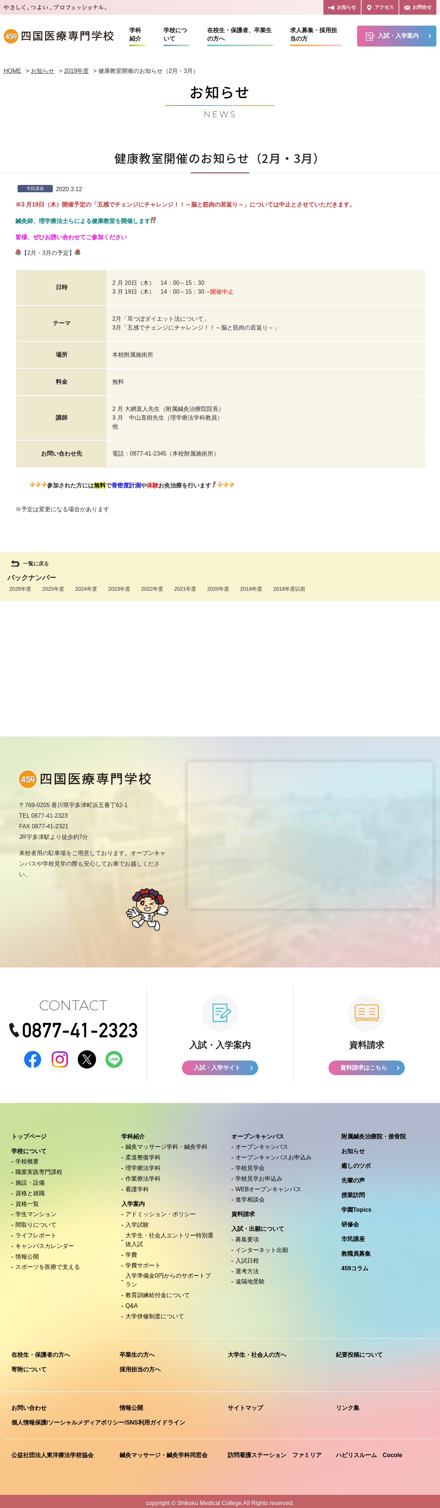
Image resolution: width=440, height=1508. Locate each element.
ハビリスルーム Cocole (369, 1451)
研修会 (350, 1220)
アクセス (380, 7)
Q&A (131, 1302)
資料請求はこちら (363, 1064)
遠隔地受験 (250, 1277)
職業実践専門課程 (38, 1168)
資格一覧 (27, 1200)
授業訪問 (353, 1191)
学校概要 (27, 1157)
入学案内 (133, 1200)
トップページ (29, 1132)
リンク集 (347, 1404)
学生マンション (35, 1210)
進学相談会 (250, 1195)
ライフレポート (35, 1231)
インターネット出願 (261, 1246)
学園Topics (356, 1206)
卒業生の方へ (137, 1351)
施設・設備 (30, 1178)
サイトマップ (245, 1404)
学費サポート (143, 1261)
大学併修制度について (154, 1312)
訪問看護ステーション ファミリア (275, 1451)
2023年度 (119, 589)
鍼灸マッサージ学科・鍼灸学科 (166, 1143)
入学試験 (137, 1221)
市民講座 (353, 1235)
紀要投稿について (359, 1351)
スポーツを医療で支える (47, 1263)
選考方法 (247, 1267)
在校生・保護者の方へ (40, 1351)
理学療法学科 (143, 1164)
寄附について (29, 1365)
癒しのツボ (356, 1162)
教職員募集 (356, 1250)
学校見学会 (250, 1164)
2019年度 (251, 589)
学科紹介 (135, 34)
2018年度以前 (289, 589)
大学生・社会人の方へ (257, 1351)
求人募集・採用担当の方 (313, 34)
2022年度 (152, 589)
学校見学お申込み (258, 1174)
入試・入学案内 (392, 36)
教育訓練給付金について (157, 1291)
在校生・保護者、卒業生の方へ (239, 34)
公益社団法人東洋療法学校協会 (52, 1451)
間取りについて (35, 1221)
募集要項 (247, 1235)
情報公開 (27, 1252)
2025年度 (53, 589)
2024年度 (86, 589)
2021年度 (185, 589)
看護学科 (137, 1185)
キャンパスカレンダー (44, 1242)
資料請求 (243, 1210)
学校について (175, 34)
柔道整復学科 (143, 1153)
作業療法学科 (143, 1174)
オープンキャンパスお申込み (273, 1153)
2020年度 (218, 589)
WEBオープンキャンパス (268, 1185)
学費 (131, 1251)
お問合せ (418, 7)
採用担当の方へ (140, 1365)
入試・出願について (257, 1225)
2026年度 (20, 589)
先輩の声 (353, 1176)
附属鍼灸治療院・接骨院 (373, 1132)
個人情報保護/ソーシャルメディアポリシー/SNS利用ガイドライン (98, 1418)
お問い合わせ (29, 1404)
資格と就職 (30, 1189)
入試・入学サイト (217, 1064)
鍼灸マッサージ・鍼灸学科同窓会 (164, 1451)
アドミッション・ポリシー (160, 1210)
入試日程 (247, 1256)
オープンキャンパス (257, 1132)
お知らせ (342, 7)
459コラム (355, 1264)
